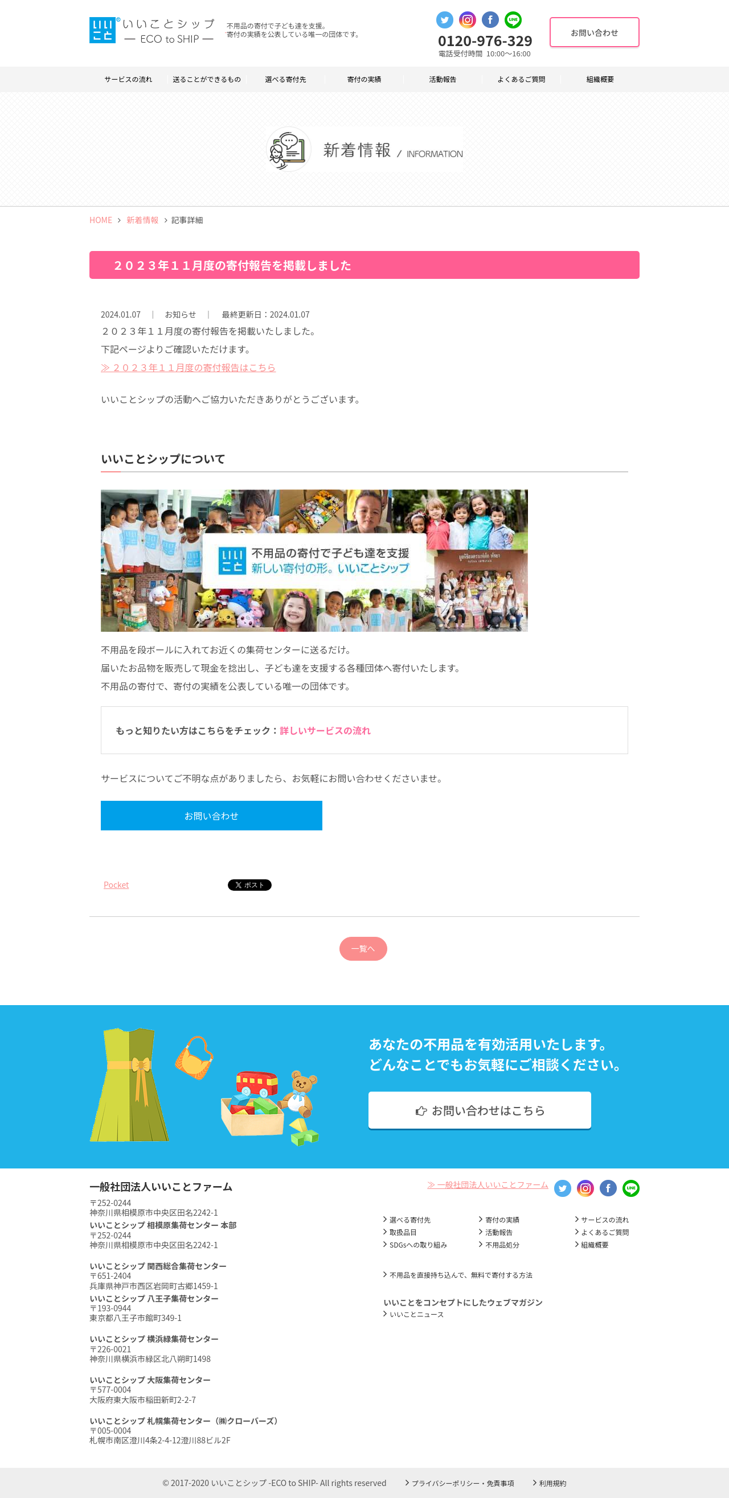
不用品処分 (502, 1244)
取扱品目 (403, 1232)
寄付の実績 (364, 79)
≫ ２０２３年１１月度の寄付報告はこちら (188, 367)
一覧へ (363, 948)
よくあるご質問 (521, 79)
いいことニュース (417, 1314)
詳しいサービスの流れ (325, 730)
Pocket (116, 884)
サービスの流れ (128, 79)
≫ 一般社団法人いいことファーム (487, 1184)
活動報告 (442, 79)
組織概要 (600, 79)
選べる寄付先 (285, 79)
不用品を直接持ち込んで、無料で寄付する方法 (461, 1274)
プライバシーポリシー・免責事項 (463, 1483)
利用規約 (553, 1483)
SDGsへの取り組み (418, 1244)
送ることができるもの (207, 79)
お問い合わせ (204, 815)
